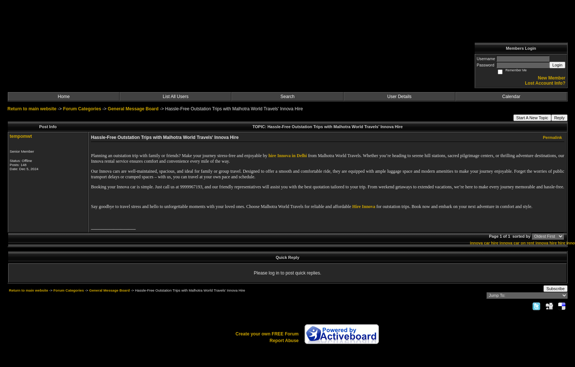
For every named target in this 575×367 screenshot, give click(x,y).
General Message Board (133, 108)
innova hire (546, 243)
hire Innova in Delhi (288, 155)
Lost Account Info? (545, 83)
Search (287, 96)
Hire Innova (363, 206)
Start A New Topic (532, 118)
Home (64, 96)
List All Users (175, 96)
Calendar (511, 96)
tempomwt (21, 136)
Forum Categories (82, 108)
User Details (399, 96)
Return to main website (32, 108)
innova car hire (484, 243)
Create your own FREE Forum (267, 334)
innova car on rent (517, 243)
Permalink (552, 137)
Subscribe (555, 288)
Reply (559, 118)
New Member (551, 78)
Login (557, 65)
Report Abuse (284, 340)
